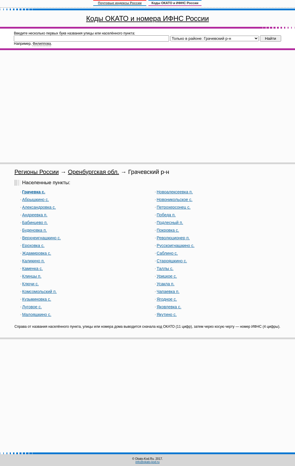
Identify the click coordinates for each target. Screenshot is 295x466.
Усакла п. (165, 283)
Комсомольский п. (39, 291)
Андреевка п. (34, 215)
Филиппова (41, 44)
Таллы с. (165, 268)
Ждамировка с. (36, 253)
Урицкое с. (167, 276)
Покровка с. (168, 230)
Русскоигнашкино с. (175, 245)
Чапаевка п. (168, 291)
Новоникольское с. (174, 199)
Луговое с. (32, 306)
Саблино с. (167, 253)
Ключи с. (30, 283)
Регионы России (36, 172)
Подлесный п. (170, 222)
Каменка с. (32, 268)
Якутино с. (167, 314)
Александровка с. (39, 207)
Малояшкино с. (36, 314)
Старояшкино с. (172, 260)
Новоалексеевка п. (175, 192)
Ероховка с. (33, 245)
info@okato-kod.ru (147, 462)
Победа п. (166, 215)
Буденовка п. (34, 230)
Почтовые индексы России (120, 3)
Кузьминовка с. (36, 299)
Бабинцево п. (35, 222)
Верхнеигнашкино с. (41, 238)
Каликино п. (33, 260)
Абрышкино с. (35, 199)
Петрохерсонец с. (174, 207)
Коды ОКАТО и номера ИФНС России (147, 18)
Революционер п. (173, 238)
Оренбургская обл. (93, 172)
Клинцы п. (31, 276)
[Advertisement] (55, 106)
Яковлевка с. (169, 306)
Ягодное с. (167, 299)
